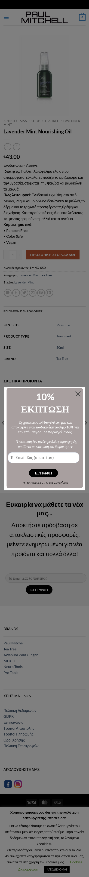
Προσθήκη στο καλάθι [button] (22, 453)
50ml (60, 347)
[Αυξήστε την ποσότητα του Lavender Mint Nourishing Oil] (19, 254)
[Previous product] (16, 146)
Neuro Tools (13, 666)
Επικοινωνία (13, 722)
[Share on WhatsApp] (8, 293)
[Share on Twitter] (24, 293)
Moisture (63, 325)
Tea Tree (52, 121)
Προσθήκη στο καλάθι (52, 254)
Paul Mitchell (14, 643)
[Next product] (7, 146)
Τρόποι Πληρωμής (18, 734)
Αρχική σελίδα (15, 121)
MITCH (9, 661)
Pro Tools (10, 672)
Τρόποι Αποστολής (18, 728)
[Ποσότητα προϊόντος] (12, 254)
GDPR (8, 716)
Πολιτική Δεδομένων (19, 710)
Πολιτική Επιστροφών (21, 746)
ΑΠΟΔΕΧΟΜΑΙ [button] (57, 869)
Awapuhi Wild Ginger (20, 654)
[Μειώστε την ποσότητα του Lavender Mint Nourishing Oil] (6, 254)
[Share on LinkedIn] (49, 293)
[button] (6, 17)
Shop (35, 121)
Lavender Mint (29, 275)
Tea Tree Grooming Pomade (22, 437)
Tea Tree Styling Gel (66, 435)
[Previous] (3, 432)
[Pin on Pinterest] (41, 293)
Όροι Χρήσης (14, 740)
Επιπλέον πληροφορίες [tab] (23, 311)
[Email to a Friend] (33, 293)
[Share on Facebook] (16, 293)
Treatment (63, 336)
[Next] (85, 432)
